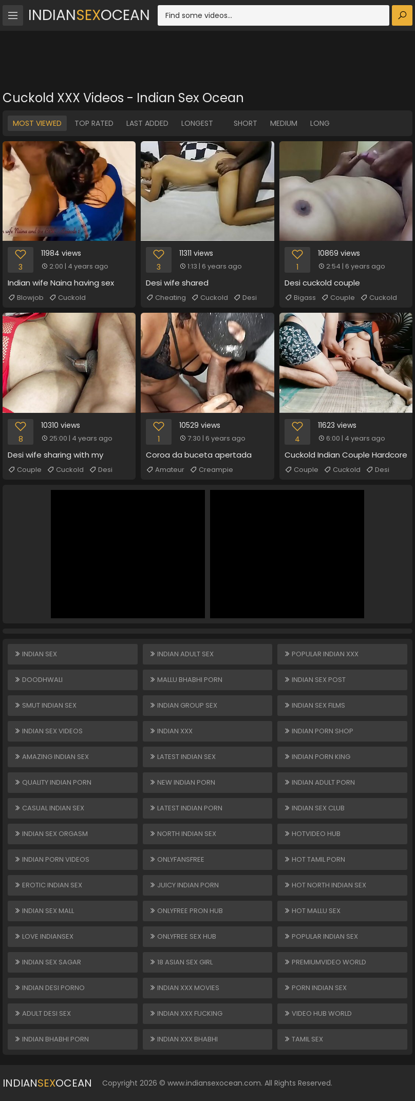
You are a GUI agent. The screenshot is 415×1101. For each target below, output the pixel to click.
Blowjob (26, 298)
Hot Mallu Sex (312, 911)
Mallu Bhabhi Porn (185, 680)
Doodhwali (38, 680)
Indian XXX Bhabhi (183, 1039)
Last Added (147, 123)
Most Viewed (37, 123)
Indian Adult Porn (319, 782)
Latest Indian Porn (185, 808)
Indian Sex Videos (48, 731)
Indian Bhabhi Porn (51, 1039)
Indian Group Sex (183, 705)
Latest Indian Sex (182, 757)
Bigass (300, 298)
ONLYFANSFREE (176, 859)
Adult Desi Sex (42, 1013)
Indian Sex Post (315, 680)
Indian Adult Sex (181, 654)
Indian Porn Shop (318, 731)
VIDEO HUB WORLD (318, 1013)
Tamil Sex (303, 1039)
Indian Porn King (317, 757)
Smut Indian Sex (45, 705)
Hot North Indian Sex (325, 885)
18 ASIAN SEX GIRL (181, 962)
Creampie (211, 470)
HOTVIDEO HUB (312, 834)
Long (320, 123)
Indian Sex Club (314, 808)
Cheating (166, 298)
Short (245, 123)
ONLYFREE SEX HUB (182, 936)
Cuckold (67, 298)
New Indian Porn (182, 782)
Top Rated (94, 123)
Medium (283, 123)
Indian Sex (35, 654)
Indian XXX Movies (184, 988)
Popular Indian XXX (321, 654)
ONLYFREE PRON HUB (186, 911)
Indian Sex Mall (44, 911)
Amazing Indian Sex (51, 757)
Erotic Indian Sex (48, 885)
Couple (338, 298)
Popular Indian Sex (321, 936)
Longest (197, 123)
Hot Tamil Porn (314, 859)
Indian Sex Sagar (47, 962)
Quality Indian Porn (52, 782)
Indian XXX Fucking (185, 1013)
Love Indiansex (43, 936)
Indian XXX (171, 731)
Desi (245, 298)
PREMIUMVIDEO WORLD (325, 962)
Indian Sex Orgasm (51, 834)
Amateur (165, 470)
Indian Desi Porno (49, 988)
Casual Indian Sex (49, 808)
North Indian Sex (182, 834)
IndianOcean (89, 15)
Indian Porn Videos (51, 859)
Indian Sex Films (314, 705)
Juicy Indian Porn (184, 885)
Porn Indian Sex (315, 988)
